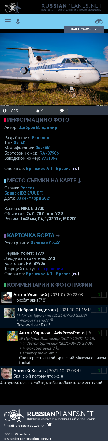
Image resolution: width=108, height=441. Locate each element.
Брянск (24, 192)
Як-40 (19, 142)
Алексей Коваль (29, 370)
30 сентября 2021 (33, 198)
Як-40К (42, 147)
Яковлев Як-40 (45, 242)
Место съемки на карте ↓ (44, 180)
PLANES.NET (71, 6)
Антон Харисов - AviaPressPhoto (52, 332)
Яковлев (40, 137)
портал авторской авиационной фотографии (71, 10)
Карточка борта (30, 235)
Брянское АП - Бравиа (48, 168)
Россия (27, 187)
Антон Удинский (30, 294)
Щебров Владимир (38, 127)
